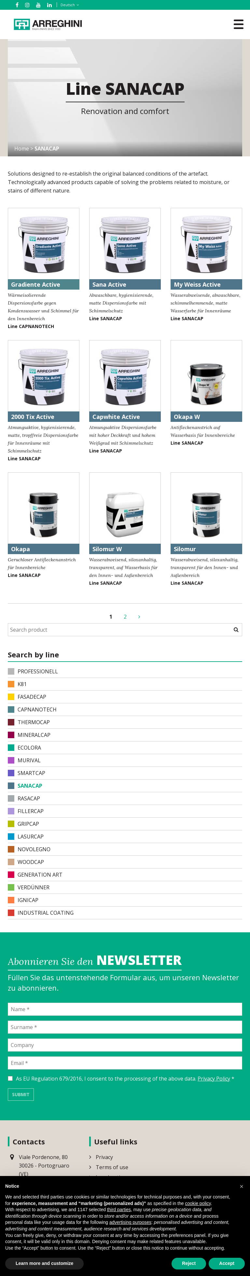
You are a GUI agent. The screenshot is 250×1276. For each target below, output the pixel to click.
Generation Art (35, 874)
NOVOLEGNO (29, 849)
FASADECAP (27, 696)
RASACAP (24, 798)
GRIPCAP (23, 823)
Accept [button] (226, 1263)
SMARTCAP (26, 773)
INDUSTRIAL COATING (41, 912)
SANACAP (25, 785)
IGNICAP (23, 900)
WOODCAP (26, 862)
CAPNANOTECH (32, 709)
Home (21, 148)
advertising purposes (130, 1222)
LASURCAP (26, 836)
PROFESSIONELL (33, 671)
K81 (17, 684)
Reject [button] (189, 1263)
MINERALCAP (29, 734)
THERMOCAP (29, 722)
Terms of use (112, 1166)
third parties (119, 1209)
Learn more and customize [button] (44, 1263)
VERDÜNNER (28, 887)
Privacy (104, 1156)
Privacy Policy (214, 1078)
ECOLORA (24, 747)
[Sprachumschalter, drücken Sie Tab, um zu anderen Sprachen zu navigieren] (68, 4)
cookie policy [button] (198, 1203)
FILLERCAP (26, 811)
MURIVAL (24, 760)
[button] (241, 1186)
